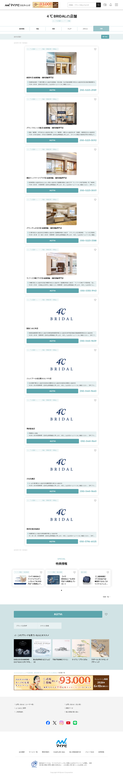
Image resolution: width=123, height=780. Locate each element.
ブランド (45, 672)
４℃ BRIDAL (53, 672)
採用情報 (101, 752)
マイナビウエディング (20, 672)
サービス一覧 (33, 752)
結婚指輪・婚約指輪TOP (35, 672)
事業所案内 (45, 752)
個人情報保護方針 (75, 752)
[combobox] (82, 5)
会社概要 (22, 752)
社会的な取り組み (59, 752)
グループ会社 (89, 752)
